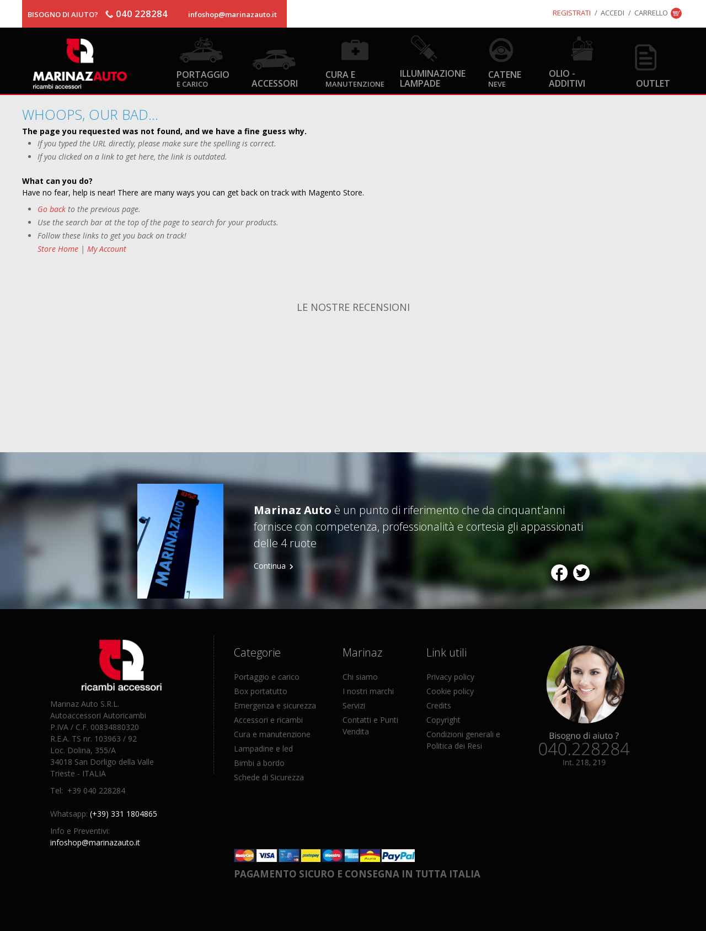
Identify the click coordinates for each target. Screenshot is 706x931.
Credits (438, 705)
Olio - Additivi (567, 77)
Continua (270, 565)
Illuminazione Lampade (433, 77)
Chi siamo (360, 676)
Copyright (443, 720)
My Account (106, 249)
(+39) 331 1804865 (123, 813)
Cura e (354, 78)
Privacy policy (450, 676)
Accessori (275, 83)
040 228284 (142, 13)
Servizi (354, 705)
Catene (504, 78)
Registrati (572, 13)
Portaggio (202, 78)
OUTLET (653, 83)
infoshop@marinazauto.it (232, 14)
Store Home (58, 249)
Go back (52, 209)
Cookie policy (450, 691)
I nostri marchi (368, 691)
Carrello (651, 13)
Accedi (612, 13)
